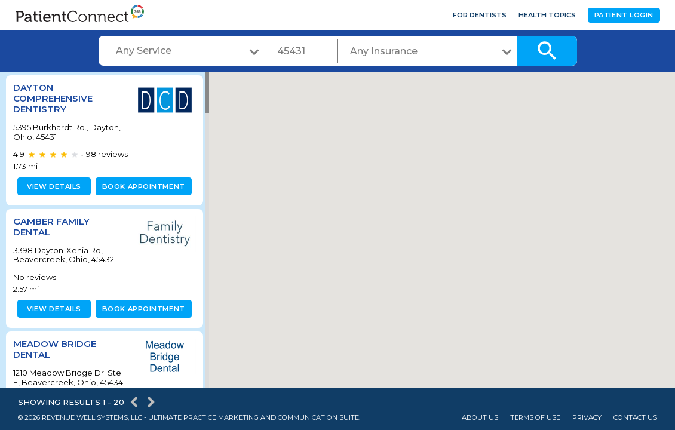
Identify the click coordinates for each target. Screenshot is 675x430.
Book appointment (141, 186)
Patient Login (623, 15)
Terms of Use (535, 418)
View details (52, 186)
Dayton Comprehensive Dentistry (53, 98)
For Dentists (480, 15)
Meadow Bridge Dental (54, 349)
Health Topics (547, 15)
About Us (480, 418)
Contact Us (635, 418)
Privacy (587, 418)
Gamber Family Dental (51, 227)
